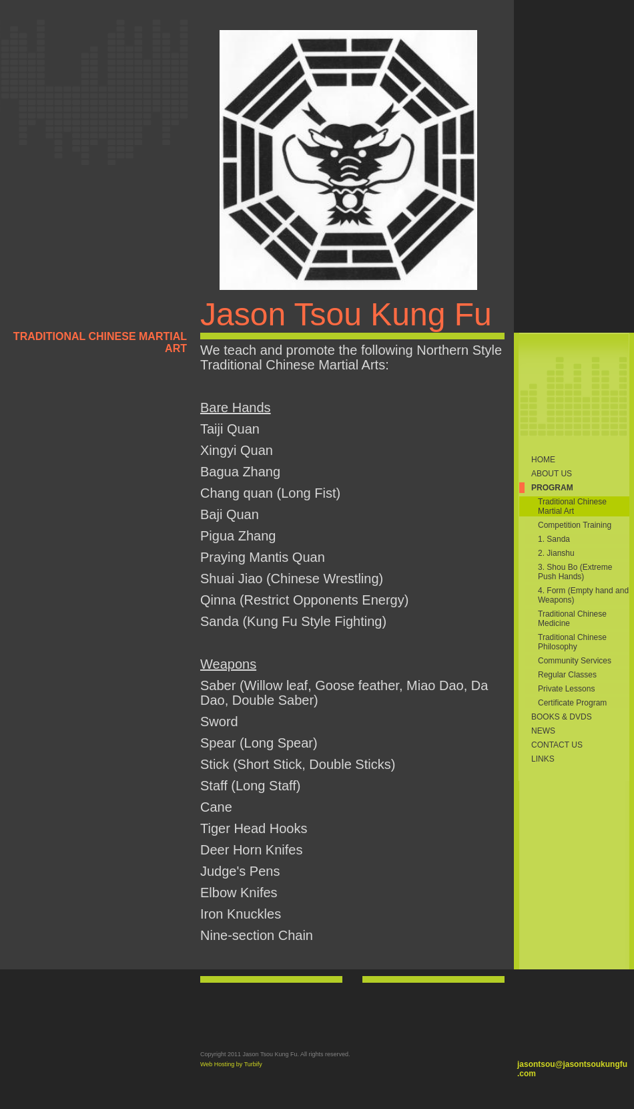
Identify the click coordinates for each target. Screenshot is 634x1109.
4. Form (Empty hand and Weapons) (583, 595)
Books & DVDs (561, 717)
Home (543, 459)
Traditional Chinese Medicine (572, 618)
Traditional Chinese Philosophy (572, 642)
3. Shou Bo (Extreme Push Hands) (575, 572)
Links (543, 759)
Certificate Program (572, 702)
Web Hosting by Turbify (231, 1064)
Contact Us (557, 745)
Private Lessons (566, 688)
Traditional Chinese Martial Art (572, 506)
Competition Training (574, 525)
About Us (551, 473)
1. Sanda (554, 539)
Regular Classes (567, 674)
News (543, 731)
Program (552, 487)
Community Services (574, 660)
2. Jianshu (556, 553)
